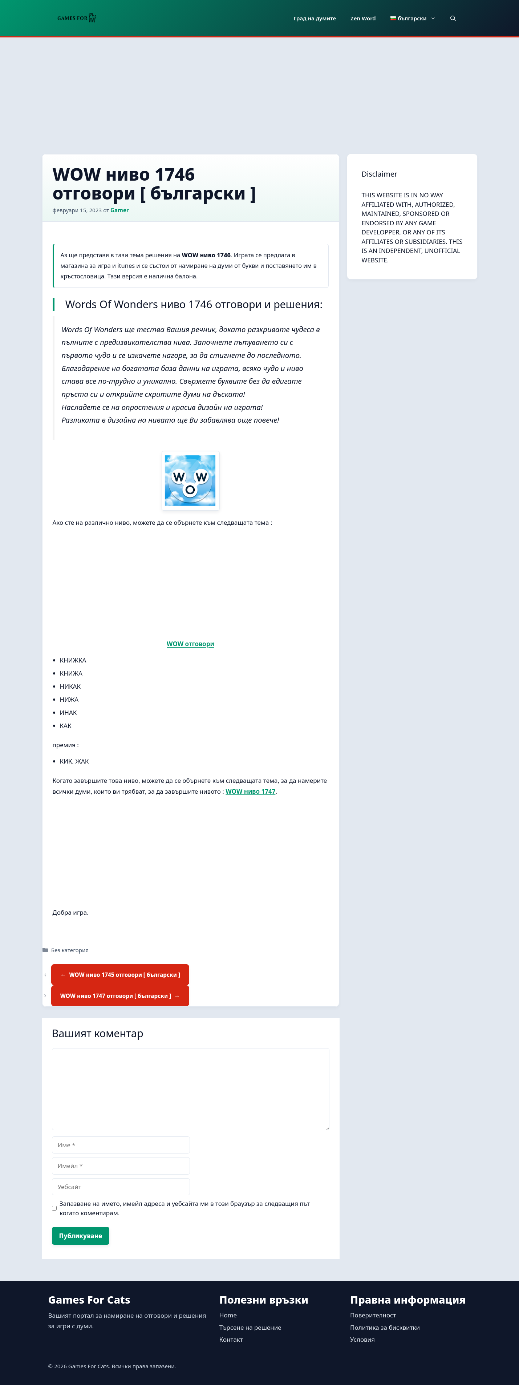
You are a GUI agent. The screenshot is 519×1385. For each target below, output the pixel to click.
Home (228, 1315)
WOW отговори (190, 644)
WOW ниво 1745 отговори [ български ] (124, 974)
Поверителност (373, 1315)
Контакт (231, 1339)
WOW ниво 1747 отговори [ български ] (115, 995)
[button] (453, 18)
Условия (362, 1339)
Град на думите (314, 18)
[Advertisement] (260, 92)
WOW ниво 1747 (250, 791)
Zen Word (363, 18)
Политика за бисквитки (385, 1327)
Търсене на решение (250, 1327)
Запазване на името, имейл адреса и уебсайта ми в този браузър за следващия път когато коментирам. (185, 1208)
